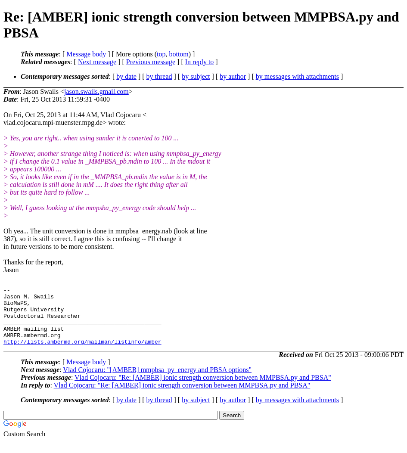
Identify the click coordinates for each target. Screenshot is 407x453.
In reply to (199, 61)
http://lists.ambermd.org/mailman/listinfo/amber (82, 353)
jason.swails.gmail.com (96, 91)
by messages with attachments (297, 76)
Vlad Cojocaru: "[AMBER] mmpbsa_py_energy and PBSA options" (157, 381)
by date (126, 76)
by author (233, 76)
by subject (196, 76)
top (161, 54)
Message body (86, 54)
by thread (159, 76)
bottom (178, 54)
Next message (97, 61)
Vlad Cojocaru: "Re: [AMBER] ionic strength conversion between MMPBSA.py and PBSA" (203, 389)
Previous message (150, 61)
